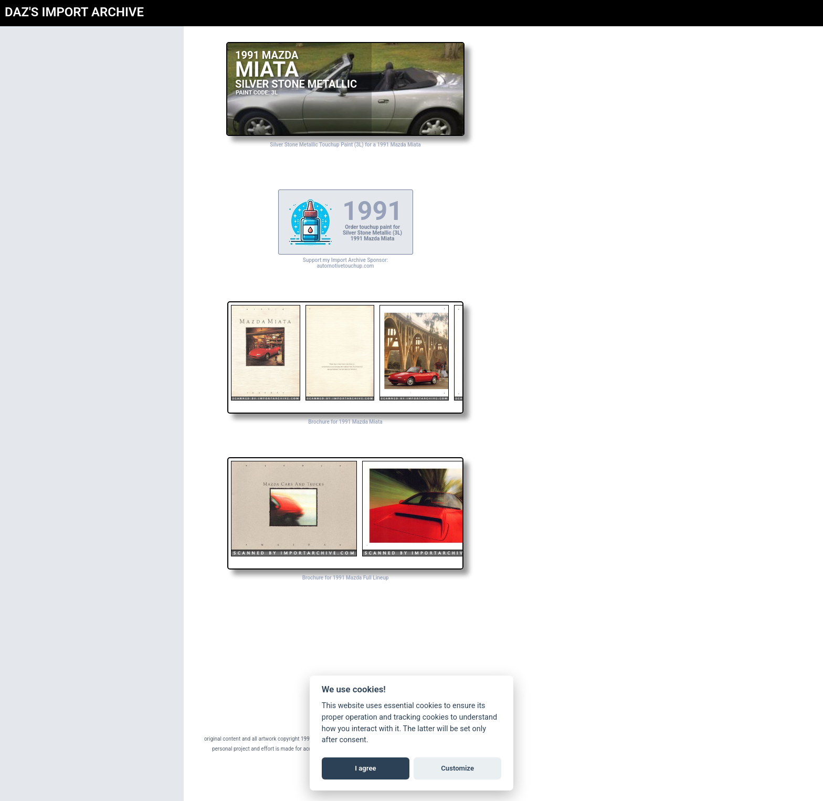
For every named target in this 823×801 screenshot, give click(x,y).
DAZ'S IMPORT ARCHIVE (74, 12)
